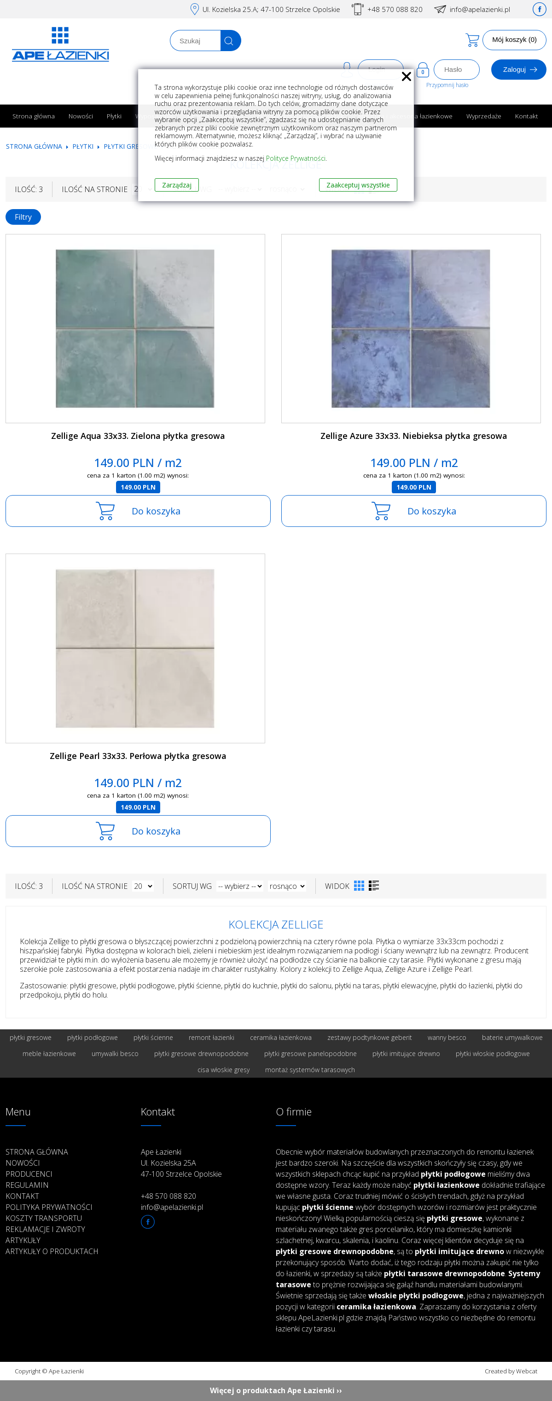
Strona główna (33, 115)
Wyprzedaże (483, 115)
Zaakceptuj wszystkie (358, 185)
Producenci (29, 1174)
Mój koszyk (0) (514, 39)
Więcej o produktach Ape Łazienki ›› (276, 1390)
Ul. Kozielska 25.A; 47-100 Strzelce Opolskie (271, 9)
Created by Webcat (511, 1371)
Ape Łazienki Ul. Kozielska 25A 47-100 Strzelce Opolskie (181, 1163)
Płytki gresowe (130, 146)
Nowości (81, 115)
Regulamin (27, 1185)
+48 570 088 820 (395, 9)
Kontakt (526, 115)
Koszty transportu (44, 1218)
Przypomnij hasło (447, 85)
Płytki (114, 115)
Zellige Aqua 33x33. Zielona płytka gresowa (138, 435)
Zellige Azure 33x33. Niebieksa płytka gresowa (413, 435)
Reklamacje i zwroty (45, 1229)
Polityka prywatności (49, 1207)
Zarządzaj (177, 185)
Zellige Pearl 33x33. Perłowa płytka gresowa (138, 755)
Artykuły (23, 1240)
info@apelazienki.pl (480, 9)
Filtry (23, 217)
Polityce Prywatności (295, 158)
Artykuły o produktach (52, 1251)
